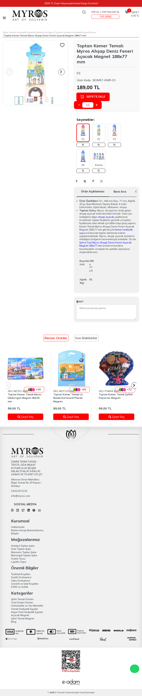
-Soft (51, 692)
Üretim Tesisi (18, 558)
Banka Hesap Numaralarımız (27, 530)
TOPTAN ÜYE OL (110, 11)
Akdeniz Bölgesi (45, 32)
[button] (61, 72)
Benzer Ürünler (56, 338)
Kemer (92, 32)
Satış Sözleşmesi (20, 580)
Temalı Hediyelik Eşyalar (24, 608)
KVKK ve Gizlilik (19, 586)
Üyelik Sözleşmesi (21, 577)
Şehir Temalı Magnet (22, 618)
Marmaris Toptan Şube (23, 552)
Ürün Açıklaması (92, 191)
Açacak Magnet (20, 615)
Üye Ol (95, 11)
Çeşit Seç (28, 417)
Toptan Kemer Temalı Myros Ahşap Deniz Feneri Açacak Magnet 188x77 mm (45, 35)
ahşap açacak (106, 216)
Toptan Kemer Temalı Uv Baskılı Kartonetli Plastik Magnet (68, 398)
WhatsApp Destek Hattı (134, 669)
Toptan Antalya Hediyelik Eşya (71, 32)
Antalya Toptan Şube (23, 545)
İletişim (15, 533)
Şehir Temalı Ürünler (22, 599)
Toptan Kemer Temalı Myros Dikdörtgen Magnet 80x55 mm (24, 398)
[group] (35, 72)
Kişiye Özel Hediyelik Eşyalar (27, 612)
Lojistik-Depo (18, 561)
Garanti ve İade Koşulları (24, 583)
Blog (13, 621)
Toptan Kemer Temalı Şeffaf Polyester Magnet (116, 396)
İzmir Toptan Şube (21, 548)
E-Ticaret (60, 692)
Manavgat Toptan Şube (24, 555)
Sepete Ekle (93, 97)
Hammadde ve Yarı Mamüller (27, 605)
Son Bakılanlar (86, 338)
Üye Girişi (105, 16)
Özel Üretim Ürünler (22, 602)
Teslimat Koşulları (20, 574)
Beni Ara (120, 191)
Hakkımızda (17, 526)
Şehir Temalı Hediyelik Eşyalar (19, 32)
